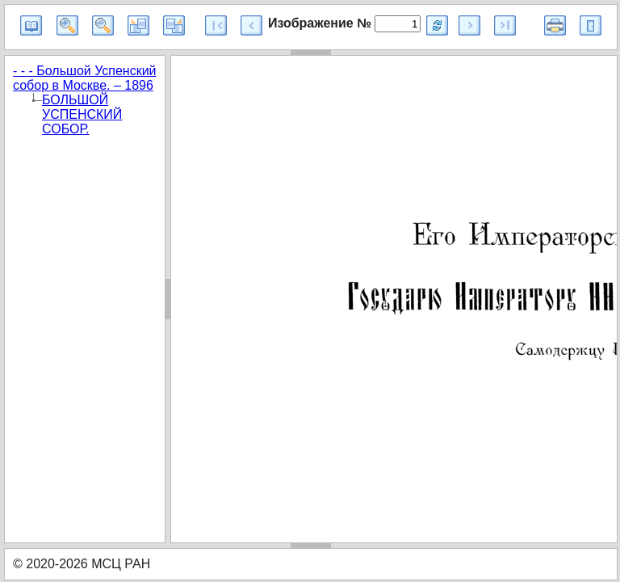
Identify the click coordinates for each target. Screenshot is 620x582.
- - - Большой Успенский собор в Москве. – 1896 (85, 78)
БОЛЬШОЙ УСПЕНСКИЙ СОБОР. (82, 114)
